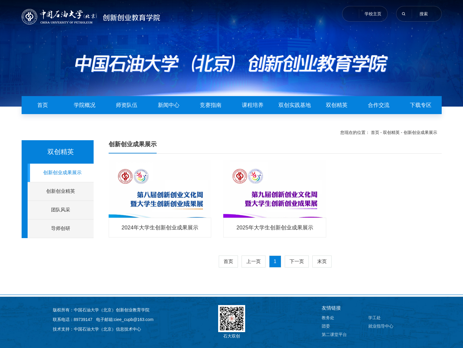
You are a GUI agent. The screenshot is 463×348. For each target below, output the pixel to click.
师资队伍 (126, 105)
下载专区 (420, 105)
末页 (322, 261)
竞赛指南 (210, 105)
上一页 (253, 261)
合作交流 (378, 105)
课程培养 (252, 105)
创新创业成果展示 (420, 132)
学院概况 (84, 105)
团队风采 (60, 209)
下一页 (297, 261)
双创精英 (336, 105)
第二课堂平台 (334, 334)
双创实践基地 (294, 105)
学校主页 (373, 13)
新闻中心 (168, 105)
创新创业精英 (60, 191)
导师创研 (60, 228)
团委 (326, 326)
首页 (42, 105)
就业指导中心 (380, 326)
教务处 (328, 317)
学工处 (374, 317)
